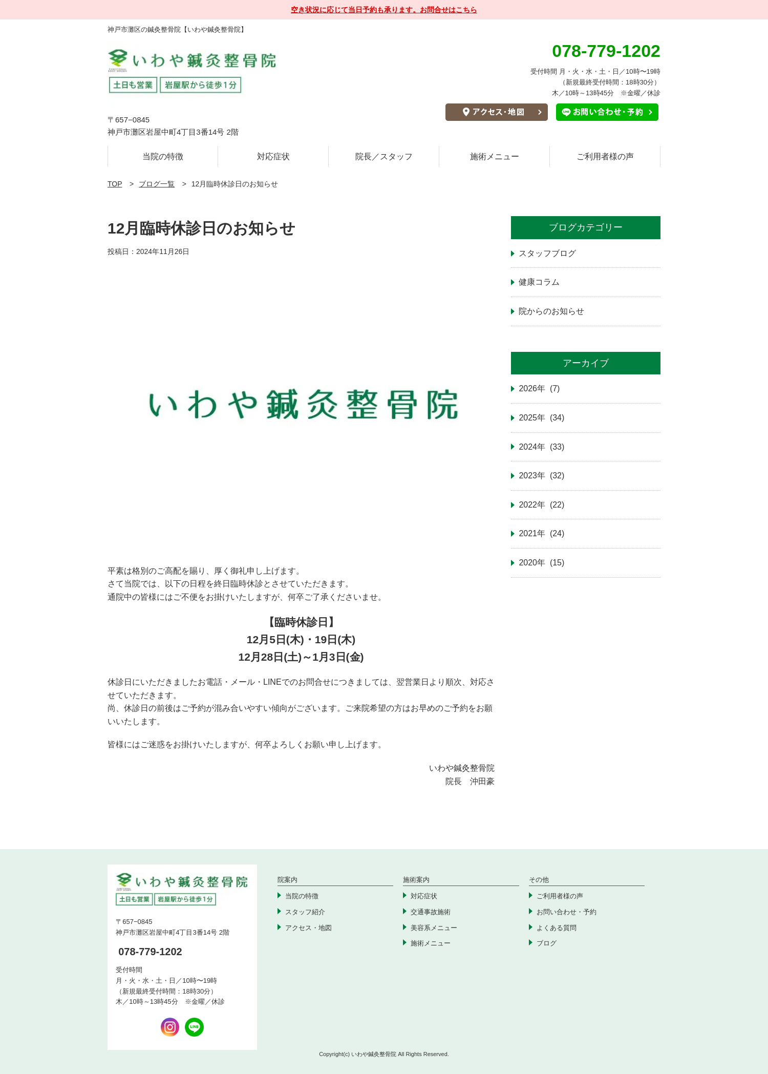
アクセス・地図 (308, 928)
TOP (115, 184)
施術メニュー (494, 156)
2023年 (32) (541, 475)
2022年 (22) (541, 504)
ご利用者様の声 (605, 156)
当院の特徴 (162, 156)
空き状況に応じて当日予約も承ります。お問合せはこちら (384, 10)
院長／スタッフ (384, 156)
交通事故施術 (431, 912)
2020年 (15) (541, 562)
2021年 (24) (541, 533)
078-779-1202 (150, 951)
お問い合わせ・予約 (566, 912)
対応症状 (273, 156)
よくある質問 (557, 928)
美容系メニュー (434, 928)
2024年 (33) (541, 447)
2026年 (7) (539, 388)
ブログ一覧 (157, 184)
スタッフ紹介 (305, 912)
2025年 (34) (541, 417)
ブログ (547, 943)
